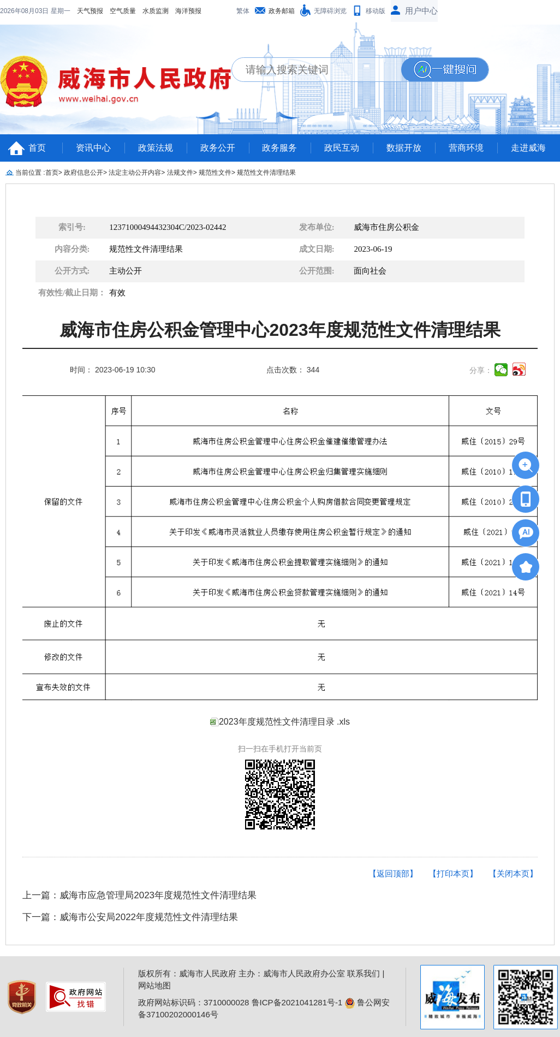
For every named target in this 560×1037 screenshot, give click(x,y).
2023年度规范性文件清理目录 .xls (284, 721)
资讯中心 (93, 147)
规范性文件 (215, 172)
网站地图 (154, 985)
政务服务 (279, 147)
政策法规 (155, 147)
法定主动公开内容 (135, 172)
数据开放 (403, 147)
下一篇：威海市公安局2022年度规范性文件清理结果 (130, 917)
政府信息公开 (83, 172)
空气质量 (52, 11)
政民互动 (341, 147)
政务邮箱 (282, 11)
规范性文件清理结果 (266, 172)
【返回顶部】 (393, 873)
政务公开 (217, 147)
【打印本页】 (453, 873)
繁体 (242, 11)
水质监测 (85, 11)
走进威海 (528, 147)
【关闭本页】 (513, 873)
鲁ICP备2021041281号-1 (297, 1002)
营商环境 (466, 147)
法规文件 (180, 172)
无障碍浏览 (330, 11)
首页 (37, 147)
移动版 (375, 11)
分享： (480, 370)
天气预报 (20, 11)
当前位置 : (30, 172)
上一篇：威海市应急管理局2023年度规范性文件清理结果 (139, 895)
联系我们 (363, 973)
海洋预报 (118, 11)
